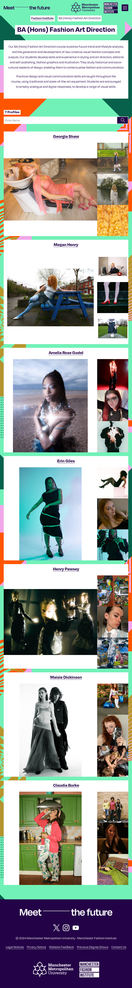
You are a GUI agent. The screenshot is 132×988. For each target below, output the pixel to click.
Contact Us (118, 947)
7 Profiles (12, 112)
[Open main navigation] (125, 7)
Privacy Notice (36, 947)
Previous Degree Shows (92, 947)
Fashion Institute (42, 18)
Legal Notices (15, 947)
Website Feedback (61, 947)
